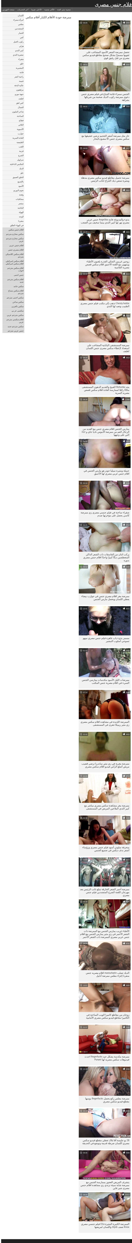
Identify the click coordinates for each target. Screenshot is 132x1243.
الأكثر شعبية (48, 9)
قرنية (20, 151)
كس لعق (18, 103)
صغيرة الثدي (17, 54)
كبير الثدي (18, 50)
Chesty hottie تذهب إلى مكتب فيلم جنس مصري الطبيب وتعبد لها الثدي (103, 305)
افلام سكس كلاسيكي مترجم (13, 255)
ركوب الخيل (17, 41)
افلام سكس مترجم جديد (14, 280)
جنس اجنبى (17, 275)
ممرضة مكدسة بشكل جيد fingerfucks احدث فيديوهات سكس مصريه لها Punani (105, 1058)
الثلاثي (19, 124)
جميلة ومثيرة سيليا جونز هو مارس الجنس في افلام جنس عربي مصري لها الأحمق (105, 472)
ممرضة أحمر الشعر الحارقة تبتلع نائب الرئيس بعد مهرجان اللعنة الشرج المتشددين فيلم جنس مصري (103, 892)
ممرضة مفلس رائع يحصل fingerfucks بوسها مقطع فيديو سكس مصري (106, 1100)
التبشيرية (18, 68)
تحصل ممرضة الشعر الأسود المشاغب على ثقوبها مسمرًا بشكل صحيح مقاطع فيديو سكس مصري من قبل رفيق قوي (104, 55)
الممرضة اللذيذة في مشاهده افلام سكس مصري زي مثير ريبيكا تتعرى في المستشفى (103, 723)
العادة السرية (16, 138)
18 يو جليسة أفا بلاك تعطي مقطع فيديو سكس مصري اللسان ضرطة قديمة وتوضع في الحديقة (104, 1142)
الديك (20, 168)
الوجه (20, 216)
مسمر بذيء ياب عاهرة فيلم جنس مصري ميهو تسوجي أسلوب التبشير (105, 640)
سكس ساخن (16, 302)
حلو (20, 173)
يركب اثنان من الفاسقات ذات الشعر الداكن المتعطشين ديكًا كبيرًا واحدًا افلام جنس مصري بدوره (105, 557)
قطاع (20, 120)
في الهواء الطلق (15, 225)
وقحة (20, 194)
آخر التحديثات (21, 9)
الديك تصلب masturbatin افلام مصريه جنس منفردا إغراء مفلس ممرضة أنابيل (106, 974)
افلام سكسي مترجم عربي (13, 320)
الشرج (19, 155)
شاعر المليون (16, 111)
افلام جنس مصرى (113, 4)
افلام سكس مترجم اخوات (14, 269)
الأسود (19, 186)
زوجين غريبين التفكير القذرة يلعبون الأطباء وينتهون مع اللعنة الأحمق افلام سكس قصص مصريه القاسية (106, 264)
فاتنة (20, 72)
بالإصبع (19, 181)
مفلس (19, 24)
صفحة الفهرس (7, 9)
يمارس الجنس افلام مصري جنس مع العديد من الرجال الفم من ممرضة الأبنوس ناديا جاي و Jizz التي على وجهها (104, 431)
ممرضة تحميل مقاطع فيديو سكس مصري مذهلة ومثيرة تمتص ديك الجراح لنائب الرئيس (104, 179)
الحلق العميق (16, 177)
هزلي (20, 46)
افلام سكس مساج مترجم (14, 291)
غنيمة (20, 81)
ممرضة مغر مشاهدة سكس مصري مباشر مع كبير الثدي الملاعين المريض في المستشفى (105, 807)
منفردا (19, 221)
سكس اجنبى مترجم (14, 297)
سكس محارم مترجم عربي (13, 239)
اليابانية (19, 208)
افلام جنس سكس (14, 229)
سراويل (19, 159)
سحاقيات (18, 199)
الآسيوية (19, 129)
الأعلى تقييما (35, 9)
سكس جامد (17, 286)
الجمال (19, 107)
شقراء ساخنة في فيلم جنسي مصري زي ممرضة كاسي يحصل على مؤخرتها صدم (104, 514)
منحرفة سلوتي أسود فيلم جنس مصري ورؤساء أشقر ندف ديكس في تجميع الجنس (104, 849)
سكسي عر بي (16, 310)
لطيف (19, 98)
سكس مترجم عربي (14, 315)
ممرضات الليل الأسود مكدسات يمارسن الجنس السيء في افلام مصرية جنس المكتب (104, 681)
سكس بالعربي (16, 306)
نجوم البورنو (17, 190)
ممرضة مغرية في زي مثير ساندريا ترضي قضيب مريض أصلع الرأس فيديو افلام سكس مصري (104, 765)
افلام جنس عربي (15, 245)
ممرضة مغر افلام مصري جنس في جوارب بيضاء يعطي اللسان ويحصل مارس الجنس (104, 598)
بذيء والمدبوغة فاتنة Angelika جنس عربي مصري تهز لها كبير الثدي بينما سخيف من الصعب (104, 221)
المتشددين (18, 28)
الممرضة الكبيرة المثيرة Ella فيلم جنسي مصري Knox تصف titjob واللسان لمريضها (104, 1225)
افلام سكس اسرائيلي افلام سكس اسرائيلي (13, 262)
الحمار (19, 33)
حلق (20, 63)
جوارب (19, 133)
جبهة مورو (18, 94)
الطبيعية (18, 142)
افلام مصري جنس (14, 249)
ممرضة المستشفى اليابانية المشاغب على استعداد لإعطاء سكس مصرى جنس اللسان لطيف (106, 348)
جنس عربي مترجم (14, 330)
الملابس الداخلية (15, 164)
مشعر (19, 203)
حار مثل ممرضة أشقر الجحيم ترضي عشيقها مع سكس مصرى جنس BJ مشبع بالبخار (104, 137)
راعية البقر (17, 76)
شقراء (19, 59)
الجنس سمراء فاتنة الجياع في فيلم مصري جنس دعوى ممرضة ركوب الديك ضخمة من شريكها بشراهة (104, 96)
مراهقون (18, 89)
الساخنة (19, 116)
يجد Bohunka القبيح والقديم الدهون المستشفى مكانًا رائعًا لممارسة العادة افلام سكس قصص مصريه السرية (104, 389)
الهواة (20, 212)
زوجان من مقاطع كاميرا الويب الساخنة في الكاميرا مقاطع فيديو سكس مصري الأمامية (106, 1016)
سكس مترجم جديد (14, 326)
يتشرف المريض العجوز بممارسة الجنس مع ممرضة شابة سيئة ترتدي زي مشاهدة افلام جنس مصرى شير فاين (103, 1185)
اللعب (20, 146)
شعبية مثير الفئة (62, 9)
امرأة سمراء (17, 20)
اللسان (19, 15)
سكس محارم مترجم (13, 234)
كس (20, 37)
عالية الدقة (17, 85)
